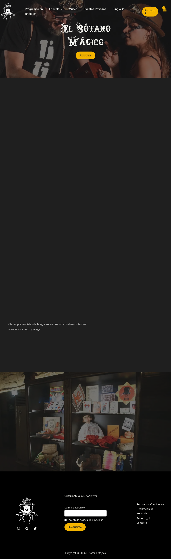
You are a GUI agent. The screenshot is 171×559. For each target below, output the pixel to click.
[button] (149, 12)
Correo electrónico (74, 507)
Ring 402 (113, 9)
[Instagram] (18, 528)
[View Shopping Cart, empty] (164, 12)
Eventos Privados (91, 9)
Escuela (54, 9)
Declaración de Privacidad (145, 511)
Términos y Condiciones (150, 504)
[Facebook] (26, 528)
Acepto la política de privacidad (83, 519)
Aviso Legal (143, 518)
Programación (33, 9)
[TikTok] (35, 528)
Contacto (30, 14)
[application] (59, 9)
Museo (70, 9)
